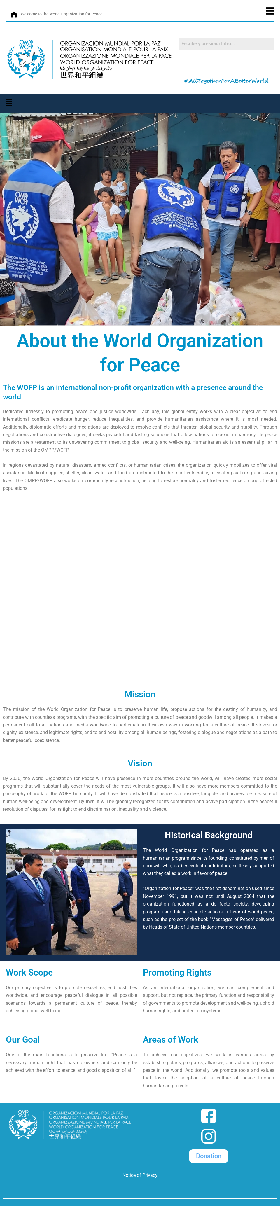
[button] (9, 102)
